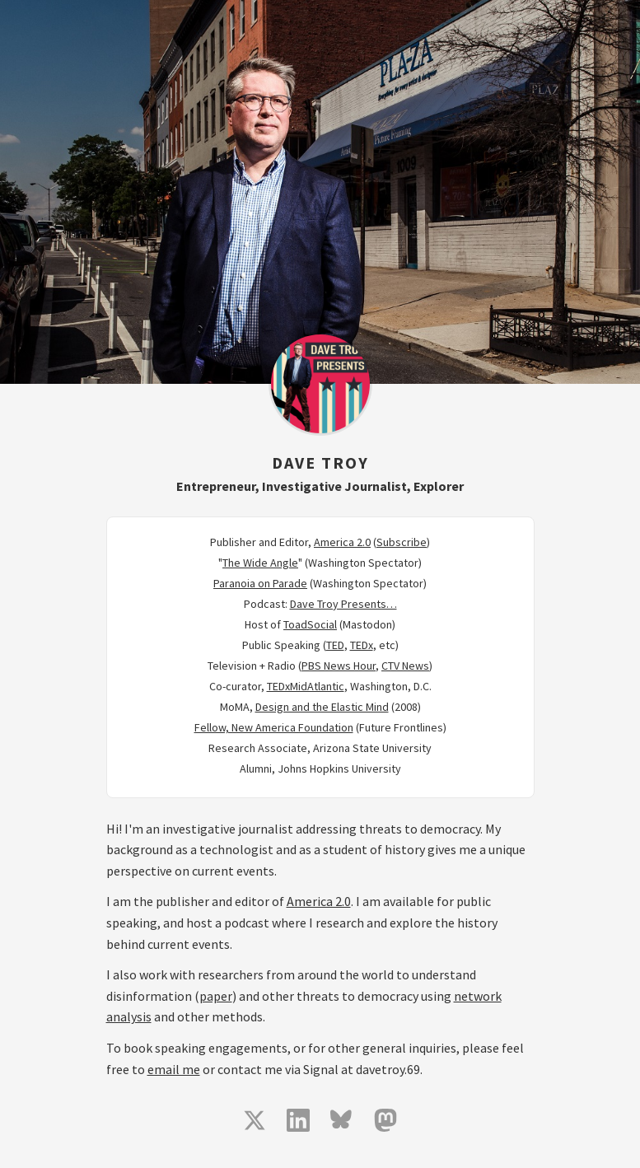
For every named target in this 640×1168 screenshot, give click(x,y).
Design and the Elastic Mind (322, 706)
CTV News (405, 665)
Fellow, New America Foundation (273, 727)
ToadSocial (310, 624)
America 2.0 (342, 542)
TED (335, 645)
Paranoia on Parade (260, 583)
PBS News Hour (338, 665)
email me (173, 1069)
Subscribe (401, 542)
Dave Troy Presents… (343, 603)
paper (215, 996)
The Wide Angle (260, 562)
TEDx (361, 645)
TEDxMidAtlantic (305, 686)
